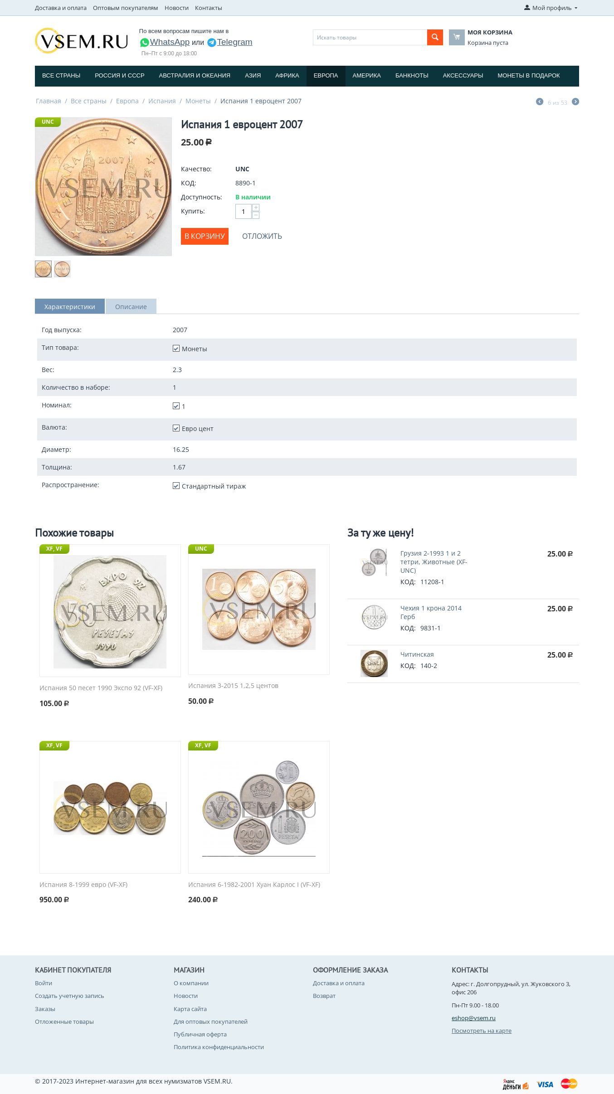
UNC (48, 122)
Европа (326, 75)
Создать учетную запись (69, 996)
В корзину (205, 236)
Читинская (417, 654)
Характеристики (69, 306)
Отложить (262, 236)
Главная (48, 101)
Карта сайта (190, 1009)
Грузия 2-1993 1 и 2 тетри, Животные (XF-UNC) (434, 562)
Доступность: (201, 197)
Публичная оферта (200, 1034)
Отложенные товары (64, 1021)
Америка (367, 75)
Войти (43, 983)
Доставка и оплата (61, 8)
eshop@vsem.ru (474, 1018)
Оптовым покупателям (125, 8)
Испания (162, 101)
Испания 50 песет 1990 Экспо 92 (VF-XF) (100, 688)
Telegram (229, 42)
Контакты (208, 8)
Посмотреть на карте (482, 1030)
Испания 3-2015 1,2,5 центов (233, 686)
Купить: (193, 211)
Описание (131, 306)
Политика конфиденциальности (219, 1047)
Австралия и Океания (195, 75)
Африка (287, 75)
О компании (191, 983)
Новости (177, 8)
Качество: (196, 169)
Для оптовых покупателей (211, 1021)
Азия (253, 75)
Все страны (61, 75)
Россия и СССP (119, 75)
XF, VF (54, 548)
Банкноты (412, 75)
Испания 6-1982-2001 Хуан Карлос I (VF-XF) (254, 885)
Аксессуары (463, 75)
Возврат (324, 996)
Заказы (45, 1009)
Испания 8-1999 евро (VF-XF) (83, 885)
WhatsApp (164, 42)
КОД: (188, 183)
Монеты (198, 101)
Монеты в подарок (529, 75)
